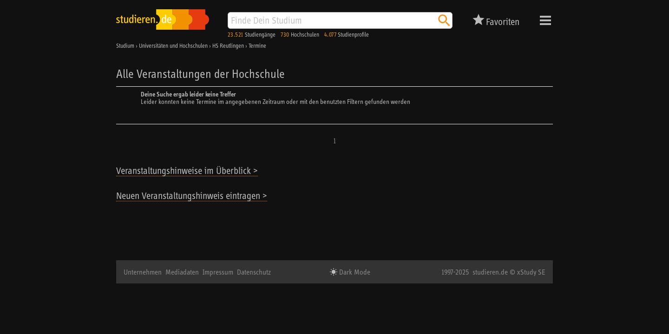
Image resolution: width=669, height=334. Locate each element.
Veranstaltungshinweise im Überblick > (187, 170)
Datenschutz (254, 272)
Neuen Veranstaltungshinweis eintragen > (191, 195)
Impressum (218, 272)
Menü (545, 20)
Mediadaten (182, 272)
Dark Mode (353, 272)
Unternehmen (143, 272)
